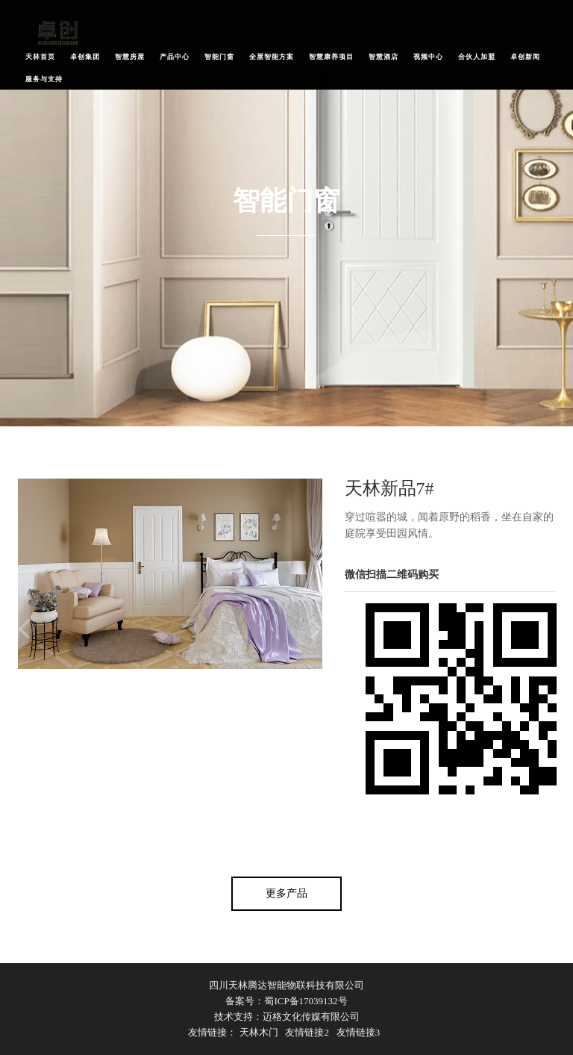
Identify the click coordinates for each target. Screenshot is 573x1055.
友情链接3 (358, 1032)
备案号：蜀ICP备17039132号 (286, 1000)
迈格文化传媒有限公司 (311, 1016)
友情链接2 (307, 1032)
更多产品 (286, 893)
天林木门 (258, 1032)
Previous (24, 629)
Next (316, 629)
